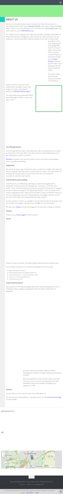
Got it (37, 493)
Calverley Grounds (34, 26)
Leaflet (26, 467)
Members (9, 159)
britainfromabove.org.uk (22, 91)
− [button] (3, 455)
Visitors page (20, 215)
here (38, 203)
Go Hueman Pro (40, 484)
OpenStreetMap (52, 467)
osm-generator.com (41, 467)
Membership (26, 30)
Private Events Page (54, 397)
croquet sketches (52, 60)
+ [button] (3, 453)
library (19, 207)
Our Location (49, 28)
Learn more (29, 493)
